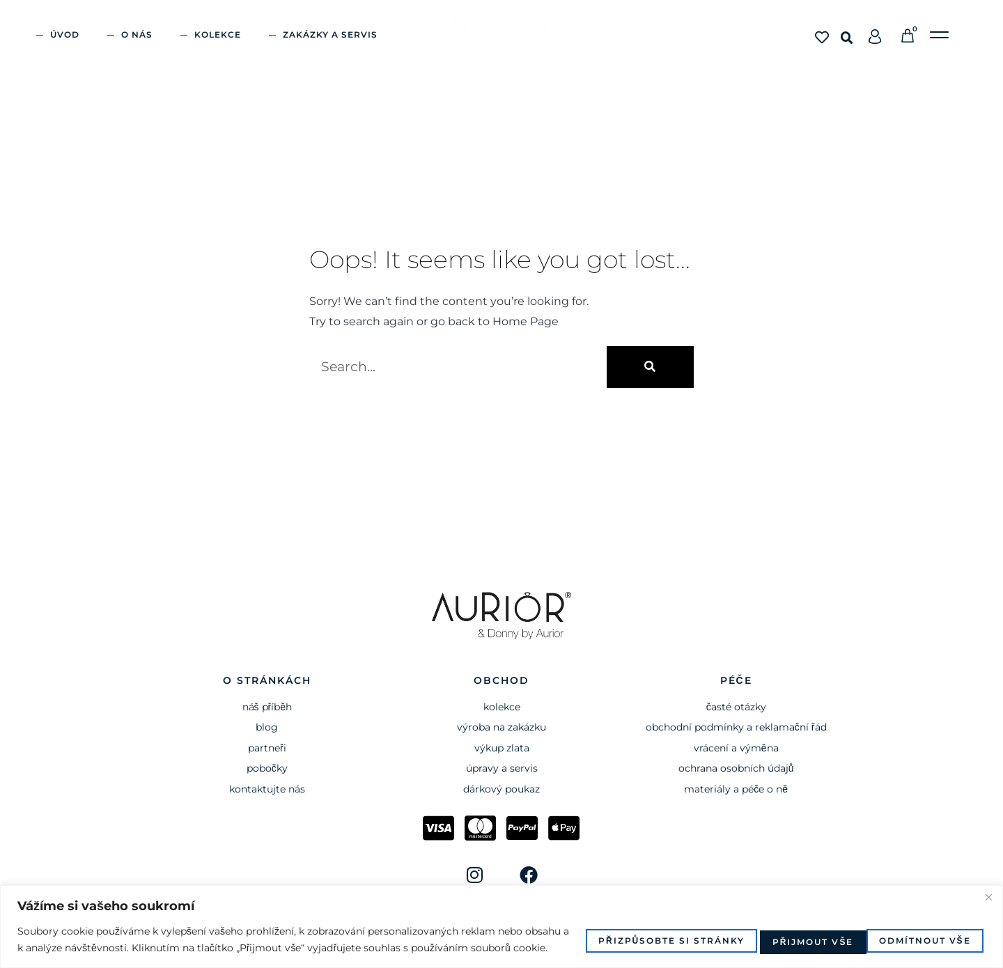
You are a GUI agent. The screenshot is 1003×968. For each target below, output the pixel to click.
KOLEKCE (217, 34)
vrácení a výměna (736, 748)
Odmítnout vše (792, 931)
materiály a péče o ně (736, 789)
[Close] (988, 880)
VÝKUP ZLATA (501, 748)
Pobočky (267, 768)
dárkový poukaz (501, 789)
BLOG (267, 727)
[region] (501, 918)
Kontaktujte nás (267, 789)
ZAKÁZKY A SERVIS (330, 34)
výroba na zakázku (501, 727)
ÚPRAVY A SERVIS (502, 768)
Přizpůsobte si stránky (627, 931)
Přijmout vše (924, 931)
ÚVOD (64, 34)
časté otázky (736, 707)
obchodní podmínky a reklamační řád (736, 727)
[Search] (650, 367)
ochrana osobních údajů (736, 768)
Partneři (267, 748)
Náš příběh (267, 707)
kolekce (501, 707)
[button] (847, 38)
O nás (137, 34)
